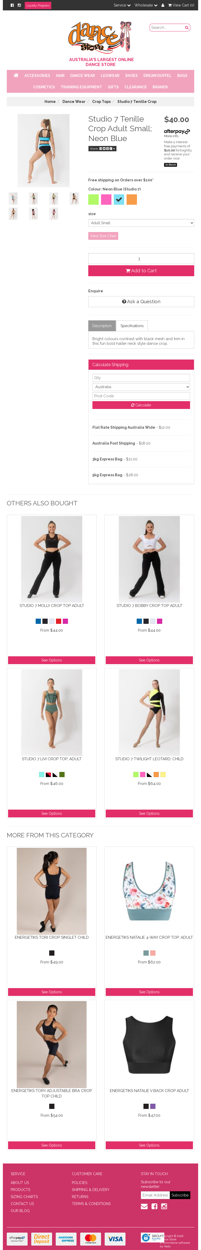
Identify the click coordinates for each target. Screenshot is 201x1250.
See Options (51, 660)
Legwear (110, 76)
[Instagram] (19, 5)
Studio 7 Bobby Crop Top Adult (149, 605)
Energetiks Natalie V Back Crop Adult (149, 1090)
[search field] (166, 27)
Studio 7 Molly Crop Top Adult (52, 605)
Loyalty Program (38, 5)
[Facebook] (12, 5)
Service (122, 5)
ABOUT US (20, 1183)
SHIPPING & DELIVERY (90, 1190)
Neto (167, 1246)
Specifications (132, 326)
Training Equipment (81, 87)
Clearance (135, 87)
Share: (102, 148)
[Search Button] (187, 27)
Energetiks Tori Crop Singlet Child (52, 937)
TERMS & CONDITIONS (91, 1204)
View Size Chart (103, 236)
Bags (182, 76)
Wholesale (146, 5)
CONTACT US (22, 1204)
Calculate (141, 405)
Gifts (113, 87)
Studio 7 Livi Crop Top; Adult (51, 759)
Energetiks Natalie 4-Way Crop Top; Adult (149, 937)
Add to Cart (141, 270)
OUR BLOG (20, 1211)
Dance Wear (82, 76)
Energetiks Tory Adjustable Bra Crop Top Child (51, 1093)
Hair (60, 76)
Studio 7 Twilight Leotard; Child (149, 759)
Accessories (37, 76)
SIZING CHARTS (24, 1197)
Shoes (131, 76)
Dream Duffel (157, 76)
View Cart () (181, 5)
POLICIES (79, 1183)
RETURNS (80, 1197)
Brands (160, 87)
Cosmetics (44, 87)
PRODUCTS (20, 1190)
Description (102, 326)
